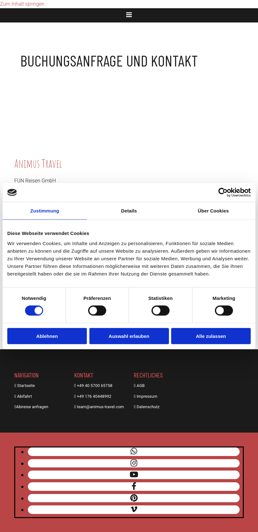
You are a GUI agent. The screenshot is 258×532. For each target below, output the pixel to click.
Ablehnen (47, 336)
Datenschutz (148, 406)
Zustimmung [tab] (44, 210)
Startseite (26, 385)
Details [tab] (129, 210)
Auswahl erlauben (129, 336)
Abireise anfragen (32, 406)
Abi (20, 396)
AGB (141, 385)
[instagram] (134, 463)
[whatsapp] (134, 451)
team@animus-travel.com (100, 406)
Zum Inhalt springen (22, 4)
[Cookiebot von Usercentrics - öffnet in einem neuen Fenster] (223, 192)
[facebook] (134, 486)
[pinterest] (134, 498)
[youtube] (134, 474)
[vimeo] (134, 509)
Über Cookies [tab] (213, 210)
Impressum (147, 396)
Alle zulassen (211, 336)
